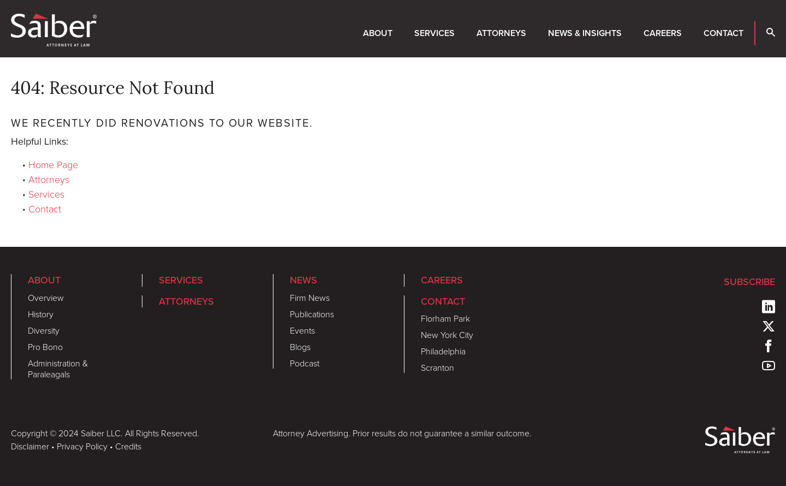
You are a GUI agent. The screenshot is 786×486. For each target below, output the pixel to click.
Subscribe (749, 281)
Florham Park (445, 318)
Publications (312, 314)
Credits (128, 446)
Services (434, 33)
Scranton (437, 367)
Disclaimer (30, 446)
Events (302, 330)
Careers (663, 33)
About (377, 33)
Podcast (304, 363)
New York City (447, 335)
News (303, 280)
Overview (46, 298)
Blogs (300, 347)
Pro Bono (45, 347)
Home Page (53, 164)
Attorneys (501, 33)
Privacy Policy (82, 446)
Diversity (43, 330)
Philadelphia (443, 351)
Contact (723, 33)
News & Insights (585, 33)
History (40, 314)
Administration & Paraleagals (58, 368)
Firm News (310, 298)
